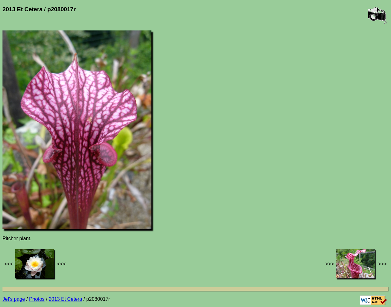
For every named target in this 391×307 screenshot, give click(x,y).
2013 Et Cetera (65, 299)
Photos (37, 299)
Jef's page (13, 299)
